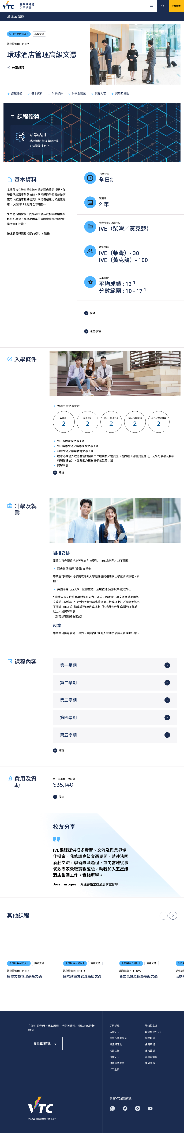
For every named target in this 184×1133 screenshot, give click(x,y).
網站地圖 (150, 1038)
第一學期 (68, 665)
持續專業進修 (117, 1063)
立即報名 (176, 6)
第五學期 (68, 735)
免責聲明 (150, 1044)
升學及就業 (77, 93)
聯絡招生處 (151, 1025)
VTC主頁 (114, 1069)
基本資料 (35, 93)
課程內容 (98, 93)
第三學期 (68, 700)
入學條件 (55, 93)
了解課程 (114, 1025)
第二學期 (68, 682)
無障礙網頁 (151, 1057)
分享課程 (15, 68)
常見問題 (150, 1063)
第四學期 (68, 717)
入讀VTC (114, 1031)
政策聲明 (150, 1050)
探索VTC (114, 1057)
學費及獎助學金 (118, 1038)
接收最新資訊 (45, 1043)
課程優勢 (14, 93)
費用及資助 (120, 93)
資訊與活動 (116, 1044)
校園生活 (114, 1050)
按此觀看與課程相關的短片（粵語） (29, 233)
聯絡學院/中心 (153, 1031)
